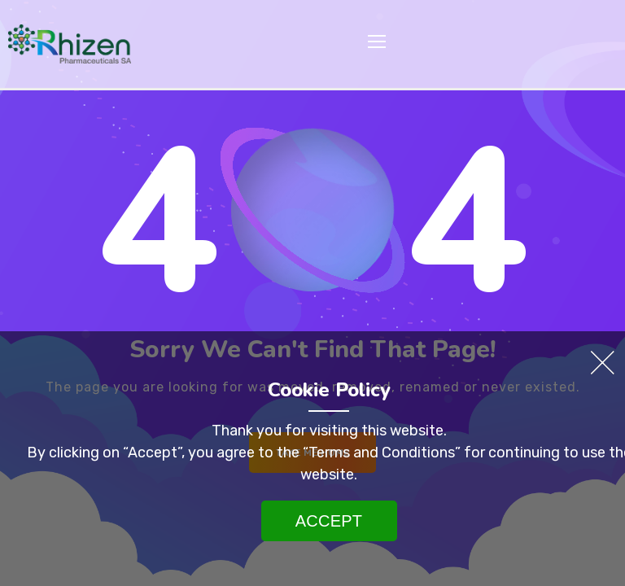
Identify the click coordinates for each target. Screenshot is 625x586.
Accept (328, 521)
